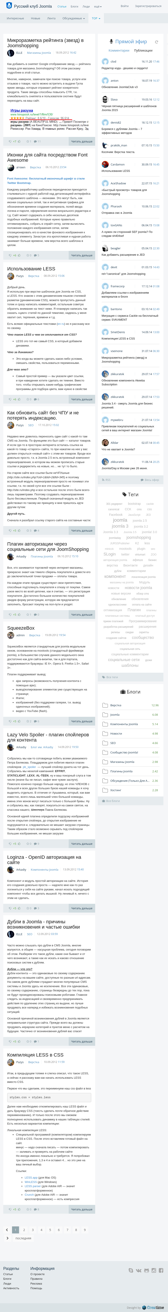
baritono (116, 309)
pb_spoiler (29, 767)
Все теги (110, 677)
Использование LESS (31, 268)
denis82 (116, 122)
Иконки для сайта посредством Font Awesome (47, 157)
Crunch (29, 1194)
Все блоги (111, 801)
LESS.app (31, 1177)
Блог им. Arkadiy (42, 747)
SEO (30, 425)
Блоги (74, 6)
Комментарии (118, 50)
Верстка (35, 167)
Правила (36, 1279)
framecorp (118, 286)
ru (63, 323)
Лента (51, 18)
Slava (114, 99)
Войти (125, 6)
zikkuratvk (117, 374)
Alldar (114, 443)
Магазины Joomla (39, 53)
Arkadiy (21, 556)
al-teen (20, 167)
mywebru (117, 420)
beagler (116, 248)
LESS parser (33, 1186)
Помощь (36, 1288)
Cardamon (118, 164)
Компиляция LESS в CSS (35, 1055)
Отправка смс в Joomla (117, 212)
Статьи (61, 6)
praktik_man (119, 145)
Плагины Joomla (42, 556)
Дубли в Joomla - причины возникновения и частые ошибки (43, 924)
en (59, 323)
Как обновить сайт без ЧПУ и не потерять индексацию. (43, 415)
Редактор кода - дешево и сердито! (125, 68)
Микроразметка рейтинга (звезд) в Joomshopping (45, 43)
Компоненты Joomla (44, 870)
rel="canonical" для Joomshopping (123, 273)
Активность (11, 1288)
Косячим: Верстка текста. (118, 152)
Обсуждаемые (74, 18)
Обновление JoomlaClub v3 (120, 87)
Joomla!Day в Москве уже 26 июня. (125, 468)
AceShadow (118, 183)
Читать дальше (81, 141)
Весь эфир (150, 480)
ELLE (19, 53)
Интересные (15, 18)
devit (114, 267)
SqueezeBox (21, 628)
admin (20, 635)
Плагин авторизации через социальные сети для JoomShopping (48, 546)
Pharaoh (116, 206)
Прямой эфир (131, 41)
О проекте (37, 1274)
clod (113, 61)
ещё (98, 6)
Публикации (143, 50)
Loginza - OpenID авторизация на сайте (44, 859)
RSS (106, 480)
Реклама (36, 1283)
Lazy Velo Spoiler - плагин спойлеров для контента (48, 737)
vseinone (116, 351)
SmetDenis (118, 332)
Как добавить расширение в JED (123, 254)
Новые (35, 18)
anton (115, 81)
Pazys (20, 276)
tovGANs (116, 225)
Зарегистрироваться (148, 6)
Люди (86, 6)
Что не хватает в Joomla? (118, 449)
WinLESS (31, 1182)
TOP (96, 18)
